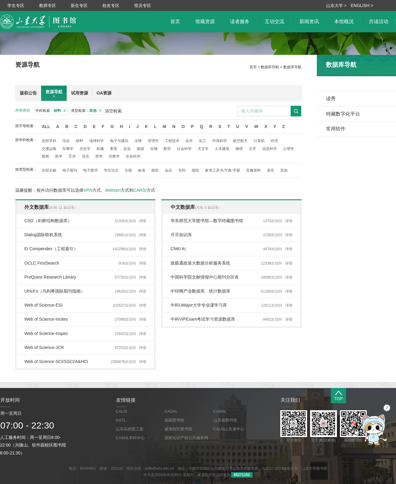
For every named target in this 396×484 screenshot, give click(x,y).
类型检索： (86, 111)
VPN (87, 190)
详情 (142, 221)
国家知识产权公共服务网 (186, 438)
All (46, 126)
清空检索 (113, 111)
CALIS (121, 411)
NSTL (121, 420)
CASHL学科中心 (130, 438)
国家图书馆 (174, 420)
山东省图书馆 (225, 420)
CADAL (171, 411)
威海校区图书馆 (178, 429)
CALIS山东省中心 (229, 429)
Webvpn (113, 190)
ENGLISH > (362, 5)
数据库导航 (270, 67)
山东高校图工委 (129, 429)
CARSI (140, 190)
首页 (253, 67)
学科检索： (50, 111)
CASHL (219, 411)
